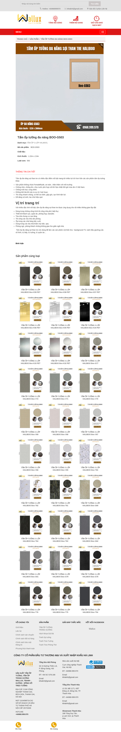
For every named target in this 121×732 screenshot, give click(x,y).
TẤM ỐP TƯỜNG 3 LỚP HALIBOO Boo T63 (60, 540)
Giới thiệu (19, 627)
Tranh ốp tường (45, 637)
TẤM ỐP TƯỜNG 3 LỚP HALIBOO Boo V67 (90, 433)
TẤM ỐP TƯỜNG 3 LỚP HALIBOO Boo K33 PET (30, 362)
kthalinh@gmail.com (75, 9)
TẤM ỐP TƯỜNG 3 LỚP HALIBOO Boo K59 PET (30, 291)
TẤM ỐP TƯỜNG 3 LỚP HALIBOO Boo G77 (90, 362)
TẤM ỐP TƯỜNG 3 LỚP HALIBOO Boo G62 (90, 540)
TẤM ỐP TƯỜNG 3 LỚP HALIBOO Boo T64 (30, 540)
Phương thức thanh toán (25, 649)
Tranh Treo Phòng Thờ (48, 645)
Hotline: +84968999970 (51, 9)
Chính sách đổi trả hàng (25, 639)
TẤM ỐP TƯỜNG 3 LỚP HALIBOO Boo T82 (30, 504)
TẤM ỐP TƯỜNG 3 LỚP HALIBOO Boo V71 (60, 397)
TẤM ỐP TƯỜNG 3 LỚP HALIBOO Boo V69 (30, 433)
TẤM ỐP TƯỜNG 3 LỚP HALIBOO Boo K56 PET (30, 326)
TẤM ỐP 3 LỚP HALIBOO (37, 143)
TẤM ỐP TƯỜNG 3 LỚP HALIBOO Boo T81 (60, 504)
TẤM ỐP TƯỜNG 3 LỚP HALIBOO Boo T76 (30, 611)
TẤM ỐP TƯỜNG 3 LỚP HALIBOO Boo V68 (60, 433)
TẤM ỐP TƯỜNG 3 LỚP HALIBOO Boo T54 (90, 611)
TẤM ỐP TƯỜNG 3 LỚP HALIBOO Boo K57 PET (90, 291)
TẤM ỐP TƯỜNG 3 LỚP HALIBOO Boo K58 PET (60, 291)
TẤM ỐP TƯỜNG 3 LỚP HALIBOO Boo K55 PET (60, 326)
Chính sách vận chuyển (25, 635)
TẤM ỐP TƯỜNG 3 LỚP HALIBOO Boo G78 (90, 575)
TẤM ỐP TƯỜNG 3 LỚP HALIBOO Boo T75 (60, 611)
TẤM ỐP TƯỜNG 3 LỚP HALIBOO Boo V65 (60, 468)
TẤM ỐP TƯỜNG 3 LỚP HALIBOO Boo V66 (30, 468)
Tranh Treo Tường (46, 641)
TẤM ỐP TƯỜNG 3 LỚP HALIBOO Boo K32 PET (60, 362)
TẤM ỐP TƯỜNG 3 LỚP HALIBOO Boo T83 (90, 468)
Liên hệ (18, 631)
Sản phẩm (34, 39)
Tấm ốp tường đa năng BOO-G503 (56, 39)
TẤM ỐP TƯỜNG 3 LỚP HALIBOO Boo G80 (90, 504)
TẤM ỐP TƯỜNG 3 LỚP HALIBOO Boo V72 (30, 397)
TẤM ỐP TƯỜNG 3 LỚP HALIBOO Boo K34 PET (90, 326)
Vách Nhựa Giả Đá (46, 634)
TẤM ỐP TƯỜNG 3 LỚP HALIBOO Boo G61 (30, 575)
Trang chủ (22, 39)
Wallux (92, 629)
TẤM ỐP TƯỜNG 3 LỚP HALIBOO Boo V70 (90, 397)
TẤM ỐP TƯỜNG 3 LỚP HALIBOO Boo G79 (60, 575)
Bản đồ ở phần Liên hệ (98, 9)
